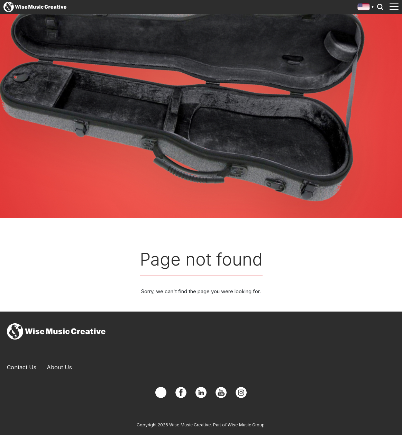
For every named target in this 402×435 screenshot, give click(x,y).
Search (380, 7)
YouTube (221, 392)
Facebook (180, 392)
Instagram (241, 392)
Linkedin (201, 392)
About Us (59, 367)
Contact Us (21, 367)
